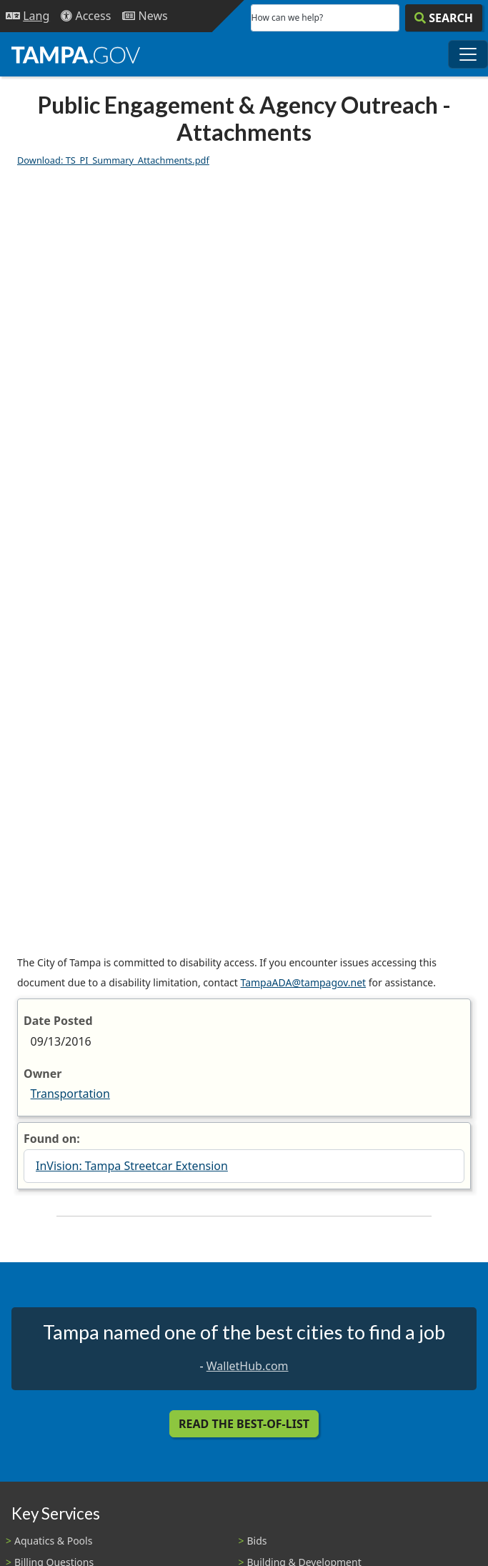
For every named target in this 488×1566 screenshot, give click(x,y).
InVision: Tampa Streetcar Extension (132, 1166)
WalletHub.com (247, 1366)
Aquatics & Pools (53, 1540)
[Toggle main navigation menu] (468, 54)
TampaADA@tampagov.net (303, 982)
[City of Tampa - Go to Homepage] (75, 54)
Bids (257, 1540)
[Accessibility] (85, 16)
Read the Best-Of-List (244, 1424)
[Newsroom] (144, 16)
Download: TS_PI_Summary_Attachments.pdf (113, 160)
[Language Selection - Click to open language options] (27, 16)
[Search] (443, 17)
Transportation (70, 1093)
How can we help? (288, 17)
